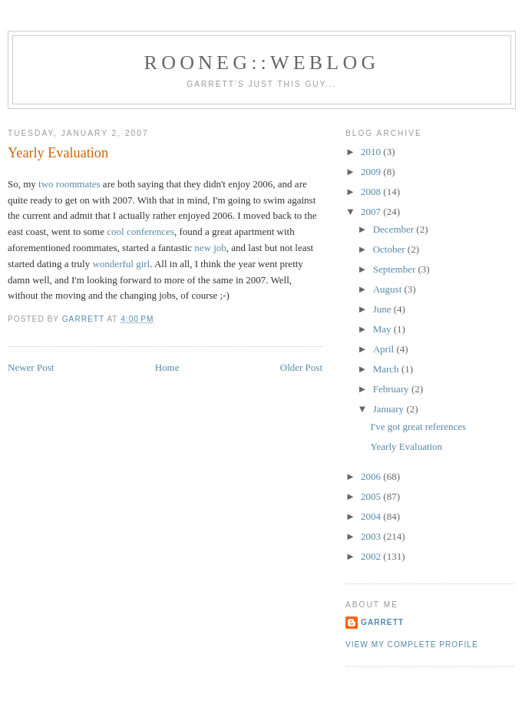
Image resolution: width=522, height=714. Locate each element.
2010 (372, 151)
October (390, 249)
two (46, 184)
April (385, 349)
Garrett (382, 622)
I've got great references (418, 426)
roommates (78, 184)
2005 (372, 496)
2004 (372, 516)
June (383, 309)
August (389, 289)
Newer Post (31, 367)
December (395, 229)
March (387, 369)
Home (167, 367)
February (392, 389)
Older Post (301, 367)
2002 (372, 556)
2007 (372, 211)
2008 (372, 191)
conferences (150, 231)
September (395, 269)
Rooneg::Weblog (262, 62)
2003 (372, 536)
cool (115, 231)
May (383, 329)
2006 (372, 476)
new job (210, 247)
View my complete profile (411, 644)
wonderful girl (121, 263)
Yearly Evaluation (406, 446)
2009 (372, 171)
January (390, 409)
